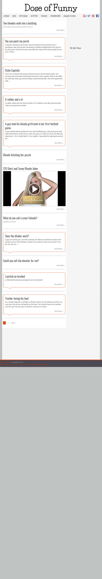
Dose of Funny (5, 362)
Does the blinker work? (17, 236)
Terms (20, 364)
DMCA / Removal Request (33, 364)
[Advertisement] (85, 31)
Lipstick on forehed (15, 276)
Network (46, 364)
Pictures (23, 16)
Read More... (61, 30)
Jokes (6, 16)
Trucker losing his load (17, 298)
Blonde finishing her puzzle (17, 155)
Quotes (34, 16)
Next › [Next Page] (13, 323)
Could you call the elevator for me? (21, 261)
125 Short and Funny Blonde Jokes (20, 168)
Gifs (14, 16)
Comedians (55, 16)
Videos (44, 16)
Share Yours (69, 16)
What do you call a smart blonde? (20, 218)
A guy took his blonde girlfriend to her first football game (31, 126)
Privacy (14, 364)
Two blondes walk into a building (20, 23)
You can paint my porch (17, 41)
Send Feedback (5, 364)
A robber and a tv (14, 99)
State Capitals (12, 70)
